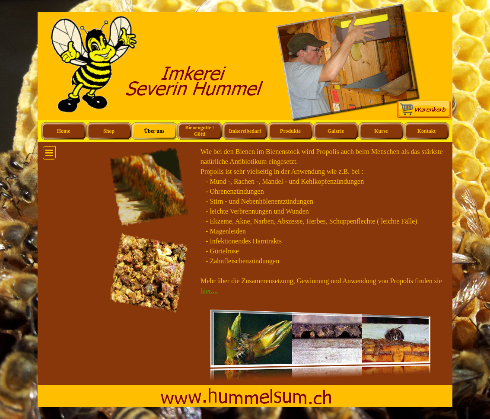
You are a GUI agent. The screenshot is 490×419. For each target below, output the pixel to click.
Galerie (336, 131)
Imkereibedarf (245, 131)
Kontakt (426, 131)
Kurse (381, 131)
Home (63, 131)
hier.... (209, 290)
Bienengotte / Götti (199, 131)
